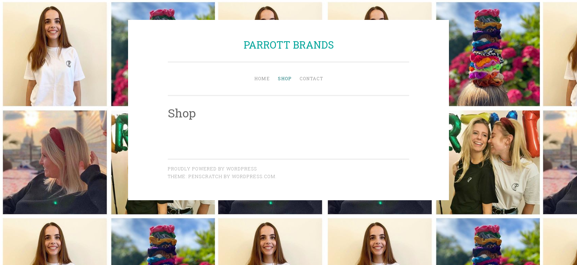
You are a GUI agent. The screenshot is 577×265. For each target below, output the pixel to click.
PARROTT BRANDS (289, 44)
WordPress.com (253, 176)
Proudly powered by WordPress (212, 169)
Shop (284, 78)
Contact (311, 78)
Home (262, 78)
